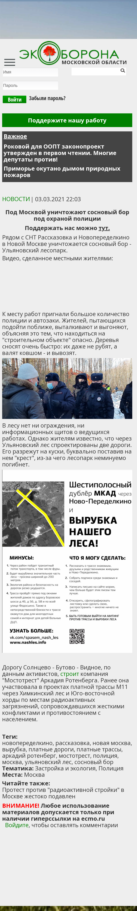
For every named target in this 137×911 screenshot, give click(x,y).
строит (69, 674)
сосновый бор (93, 762)
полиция (105, 755)
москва (12, 762)
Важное (15, 136)
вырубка (14, 749)
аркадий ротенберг (29, 755)
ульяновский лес (48, 762)
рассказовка (72, 743)
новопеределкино (27, 743)
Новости (16, 199)
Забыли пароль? (47, 98)
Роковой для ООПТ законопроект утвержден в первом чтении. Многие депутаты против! (60, 152)
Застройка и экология (65, 768)
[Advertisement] (38, 728)
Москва (34, 774)
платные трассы (99, 749)
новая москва (112, 743)
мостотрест (74, 755)
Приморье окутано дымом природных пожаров (62, 171)
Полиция (110, 768)
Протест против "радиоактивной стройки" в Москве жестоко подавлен (63, 793)
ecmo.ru (93, 818)
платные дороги (51, 749)
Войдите (17, 825)
